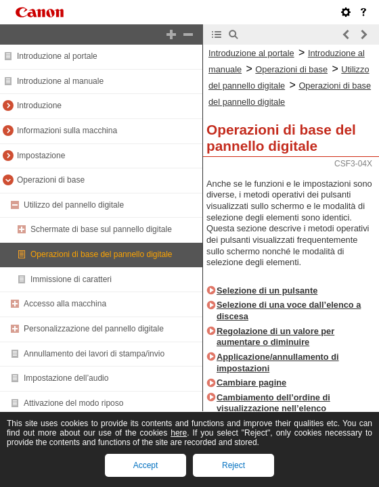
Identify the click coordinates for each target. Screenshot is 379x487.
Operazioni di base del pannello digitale (101, 254)
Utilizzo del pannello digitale (74, 205)
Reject (233, 465)
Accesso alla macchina (65, 303)
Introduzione (39, 105)
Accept (145, 465)
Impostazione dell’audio (66, 378)
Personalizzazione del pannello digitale (94, 328)
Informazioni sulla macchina (67, 130)
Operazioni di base (51, 180)
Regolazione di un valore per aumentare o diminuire (275, 337)
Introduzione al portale (57, 56)
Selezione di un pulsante (267, 290)
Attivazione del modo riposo (73, 403)
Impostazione (41, 155)
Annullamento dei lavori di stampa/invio (94, 353)
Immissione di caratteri (71, 279)
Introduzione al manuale (60, 81)
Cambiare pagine (251, 382)
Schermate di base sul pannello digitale (101, 229)
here (179, 433)
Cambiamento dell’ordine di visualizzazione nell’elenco (273, 403)
